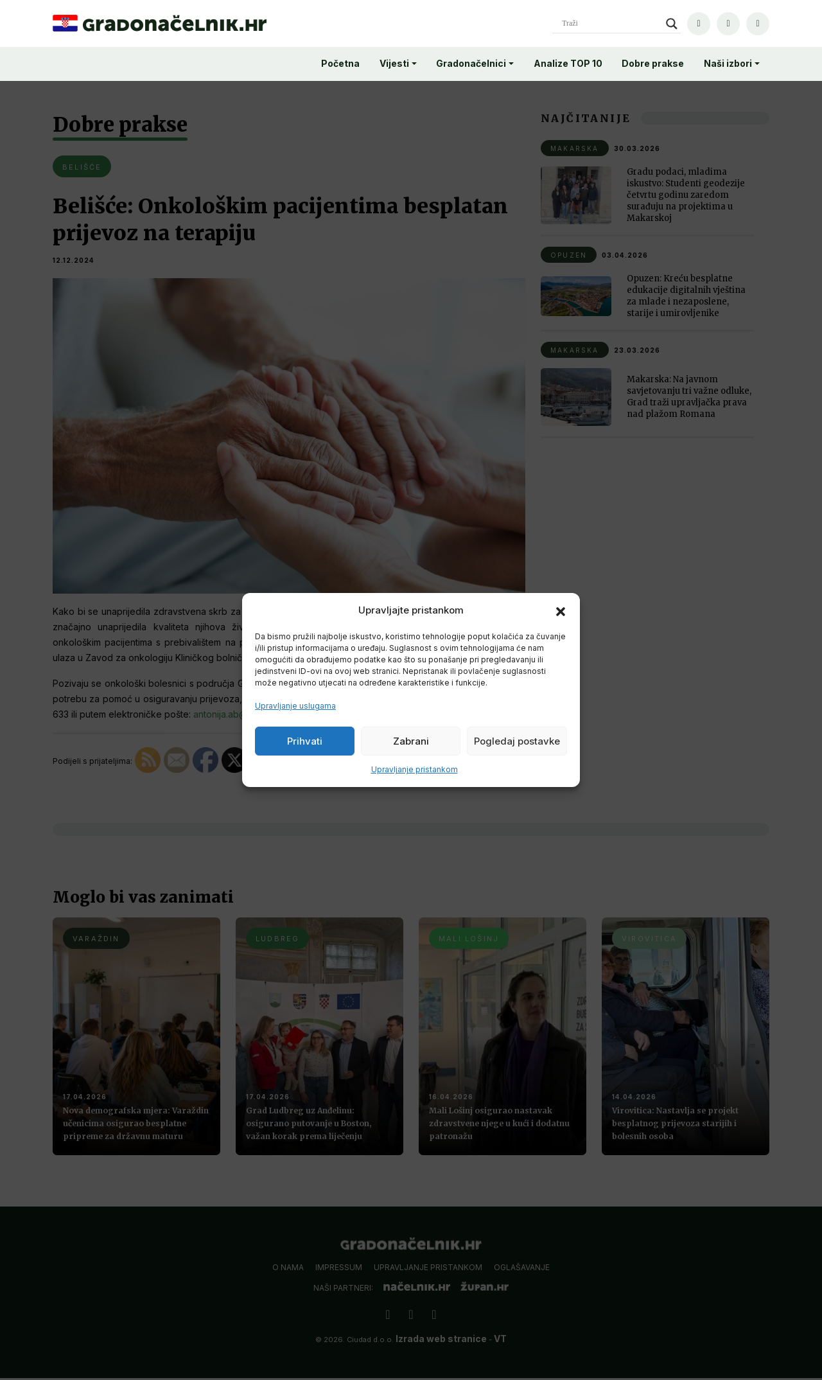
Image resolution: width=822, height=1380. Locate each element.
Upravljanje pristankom (414, 769)
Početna (340, 63)
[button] (560, 610)
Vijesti (394, 63)
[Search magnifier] (672, 24)
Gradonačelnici (471, 63)
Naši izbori (728, 63)
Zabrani (411, 741)
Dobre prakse (653, 63)
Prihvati (304, 741)
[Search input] (611, 24)
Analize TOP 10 (568, 63)
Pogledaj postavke (517, 741)
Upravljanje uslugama (295, 706)
